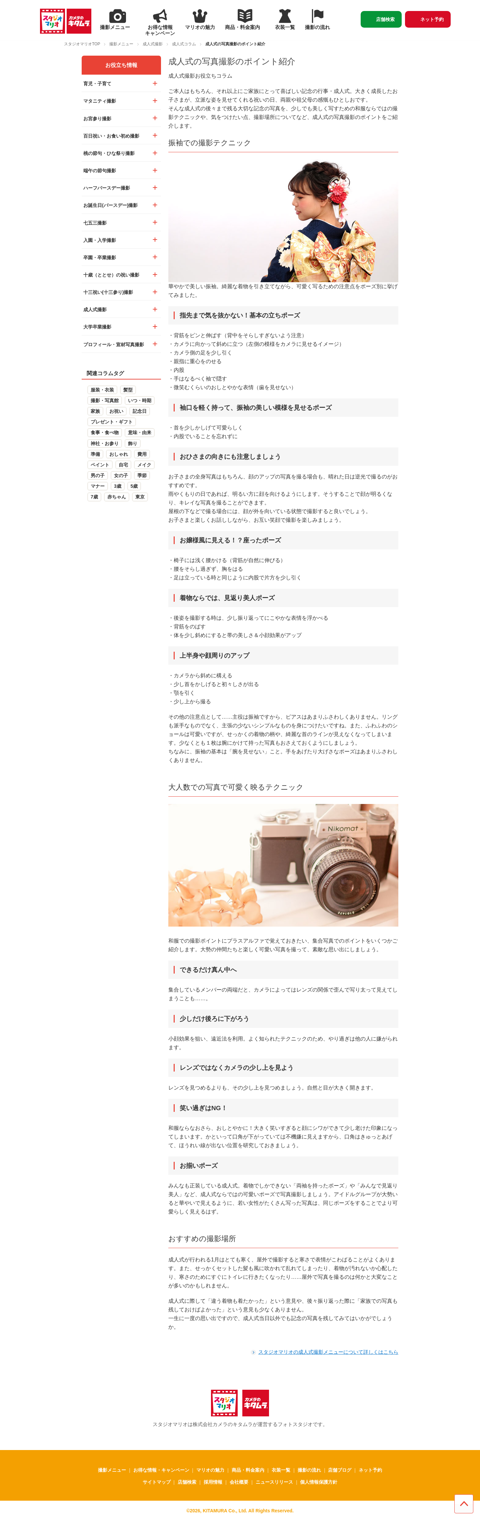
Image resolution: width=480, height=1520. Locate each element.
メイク (144, 464)
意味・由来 (139, 432)
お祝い (116, 411)
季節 (142, 475)
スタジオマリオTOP (82, 44)
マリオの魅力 (210, 1470)
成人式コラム (184, 44)
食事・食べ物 (105, 432)
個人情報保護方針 (318, 1482)
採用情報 (213, 1482)
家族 (95, 411)
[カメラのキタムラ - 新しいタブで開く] (79, 21)
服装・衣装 (102, 389)
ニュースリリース (274, 1482)
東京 (140, 496)
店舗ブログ (339, 1470)
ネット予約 (432, 19)
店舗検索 (385, 19)
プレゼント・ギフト (112, 421)
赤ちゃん (116, 496)
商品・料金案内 (248, 1470)
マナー (98, 486)
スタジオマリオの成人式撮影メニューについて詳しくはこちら (328, 1352)
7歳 (94, 496)
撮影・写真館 (105, 400)
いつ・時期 (139, 400)
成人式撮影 (153, 44)
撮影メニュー (121, 44)
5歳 (134, 486)
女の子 (121, 475)
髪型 (128, 389)
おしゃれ (118, 454)
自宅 (123, 464)
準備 (95, 454)
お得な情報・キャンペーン (161, 1470)
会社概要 (239, 1482)
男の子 (98, 475)
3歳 (117, 486)
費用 (142, 454)
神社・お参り (105, 443)
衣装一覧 (281, 1470)
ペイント (100, 464)
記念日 (140, 411)
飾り (132, 443)
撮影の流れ (309, 1470)
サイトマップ (157, 1482)
